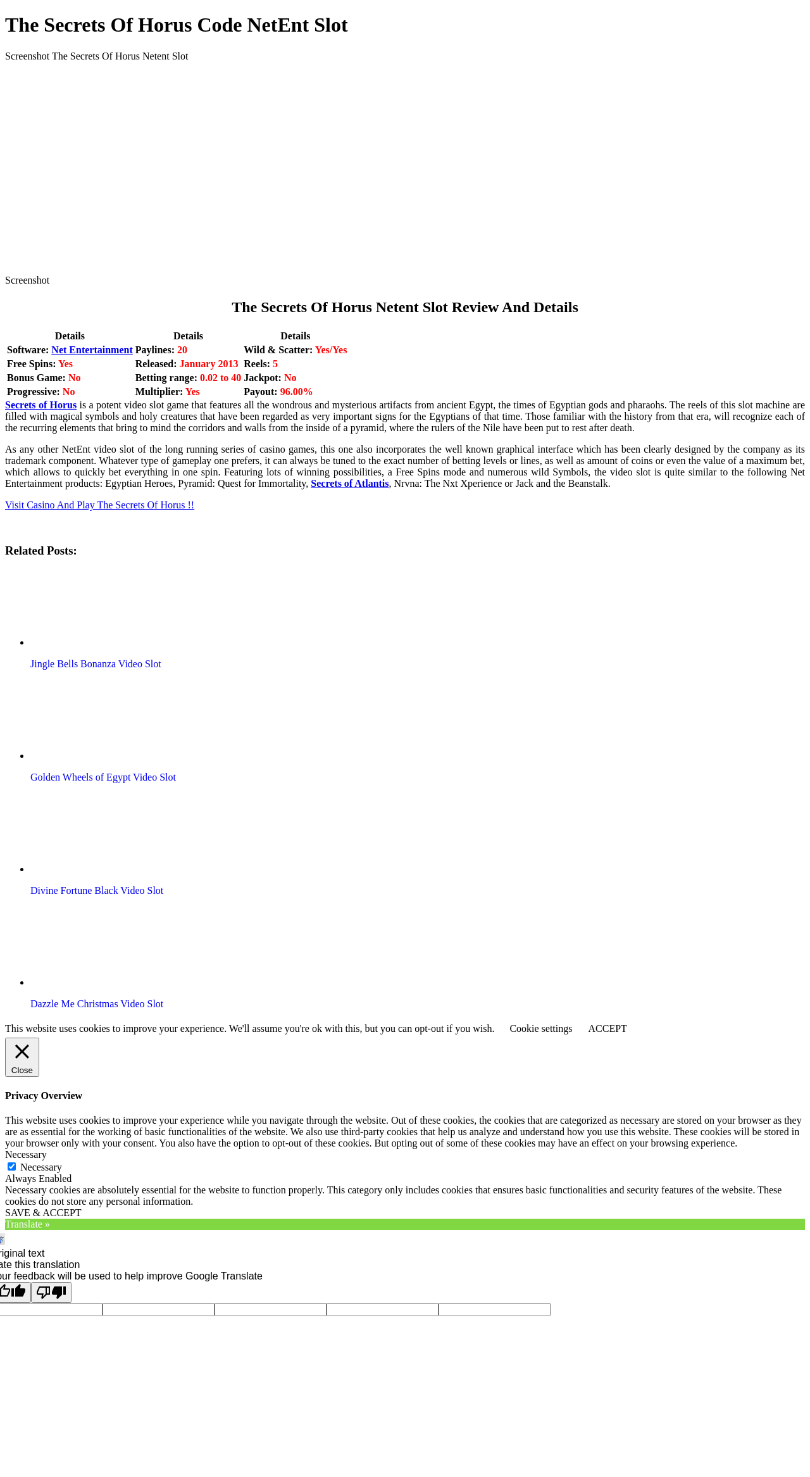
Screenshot (27, 280)
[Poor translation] (51, 1292)
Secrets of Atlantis (350, 483)
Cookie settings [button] (540, 1028)
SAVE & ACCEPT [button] (43, 1212)
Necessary (41, 1167)
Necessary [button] (26, 1154)
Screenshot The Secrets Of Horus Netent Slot (96, 56)
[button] (103, 608)
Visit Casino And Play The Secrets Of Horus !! (99, 505)
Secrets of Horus (41, 404)
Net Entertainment (91, 349)
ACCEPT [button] (607, 1028)
